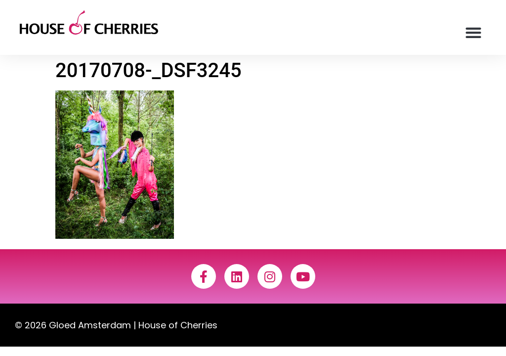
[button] (473, 32)
